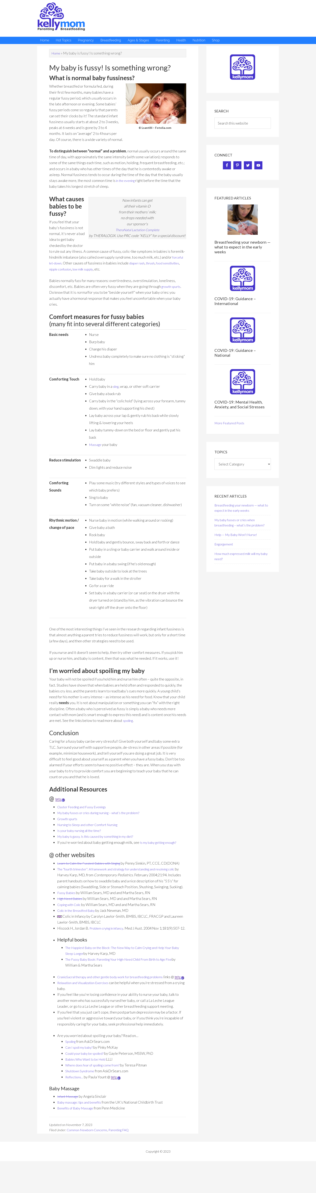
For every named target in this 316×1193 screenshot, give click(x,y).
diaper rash (140, 263)
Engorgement (223, 544)
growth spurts (172, 286)
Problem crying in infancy (108, 940)
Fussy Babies (67, 904)
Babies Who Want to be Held (87, 1083)
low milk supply (108, 269)
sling (116, 386)
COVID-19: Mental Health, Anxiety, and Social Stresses (239, 404)
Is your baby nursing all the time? (82, 830)
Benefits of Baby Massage (77, 1131)
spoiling (129, 720)
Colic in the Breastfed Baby (78, 922)
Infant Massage (69, 1120)
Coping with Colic (71, 916)
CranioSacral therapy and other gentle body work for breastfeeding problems (117, 994)
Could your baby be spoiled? (87, 1077)
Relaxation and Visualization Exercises (87, 1006)
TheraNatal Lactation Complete (137, 229)
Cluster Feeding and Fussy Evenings (85, 807)
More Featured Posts (229, 423)
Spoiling (71, 1065)
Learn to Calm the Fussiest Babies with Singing (93, 863)
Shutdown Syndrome (81, 1094)
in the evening (127, 180)
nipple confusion (82, 269)
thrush (155, 263)
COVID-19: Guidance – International (235, 301)
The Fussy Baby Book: (82, 977)
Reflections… (75, 1100)
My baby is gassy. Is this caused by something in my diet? (100, 836)
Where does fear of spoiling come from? (96, 1088)
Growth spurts (68, 819)
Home (56, 53)
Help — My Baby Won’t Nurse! (235, 535)
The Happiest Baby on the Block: (90, 965)
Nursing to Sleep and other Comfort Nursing (91, 824)
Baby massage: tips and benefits (82, 1126)
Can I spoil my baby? (80, 1071)
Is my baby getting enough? (161, 842)
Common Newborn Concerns (87, 1153)
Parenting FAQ (118, 1153)
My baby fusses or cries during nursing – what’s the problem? (104, 812)
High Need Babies (71, 910)
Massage (96, 444)
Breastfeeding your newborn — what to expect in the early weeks (242, 247)
